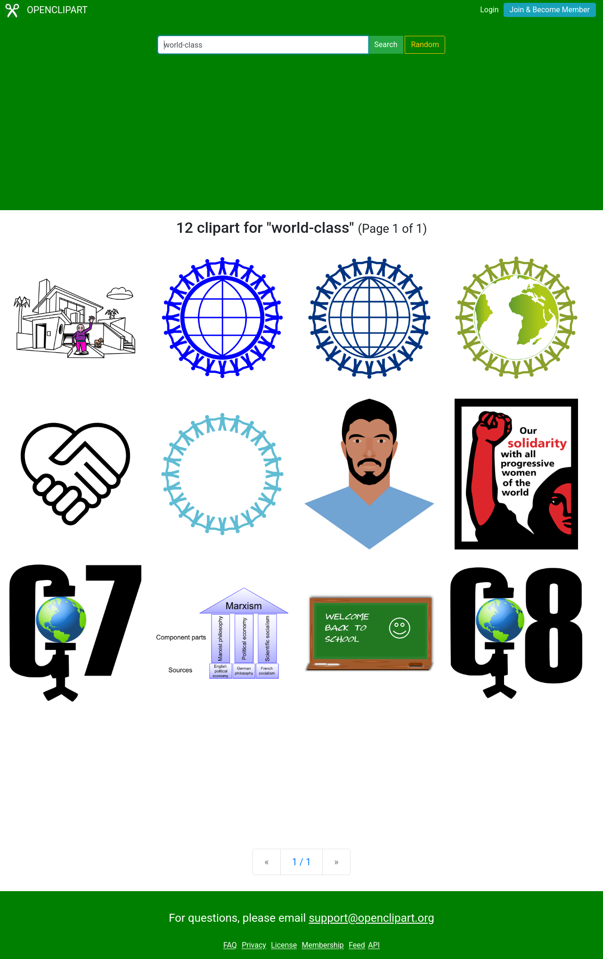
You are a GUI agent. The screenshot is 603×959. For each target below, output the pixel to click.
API (374, 945)
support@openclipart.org (371, 918)
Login (489, 9)
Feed (357, 945)
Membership (322, 945)
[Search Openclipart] (263, 45)
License (284, 945)
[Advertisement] (301, 132)
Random (425, 44)
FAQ (230, 945)
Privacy (254, 945)
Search (385, 44)
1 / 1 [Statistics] (301, 862)
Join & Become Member (550, 9)
